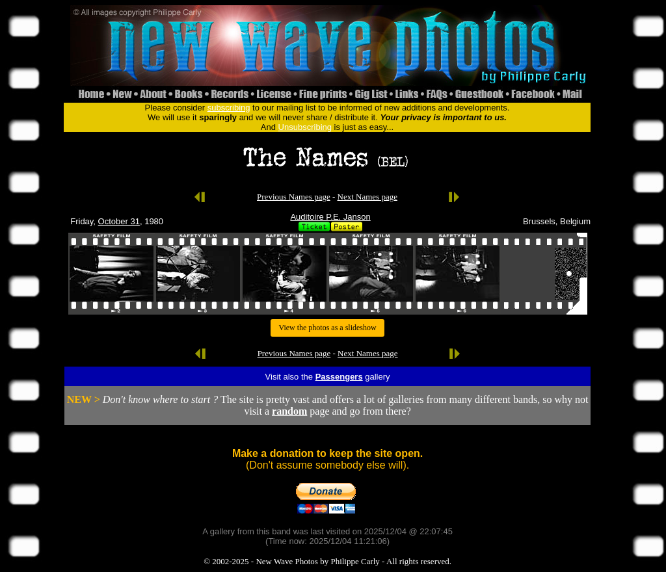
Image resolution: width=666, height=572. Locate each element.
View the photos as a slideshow (327, 327)
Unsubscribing (305, 127)
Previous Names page (293, 197)
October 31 (119, 221)
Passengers (339, 377)
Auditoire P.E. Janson (330, 217)
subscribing (228, 107)
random (289, 411)
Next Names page (367, 197)
